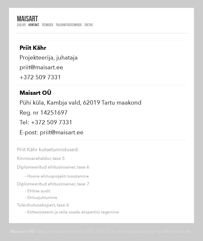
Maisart (27, 18)
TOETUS (88, 25)
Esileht (21, 25)
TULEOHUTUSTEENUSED (69, 25)
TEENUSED (47, 25)
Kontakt (34, 25)
